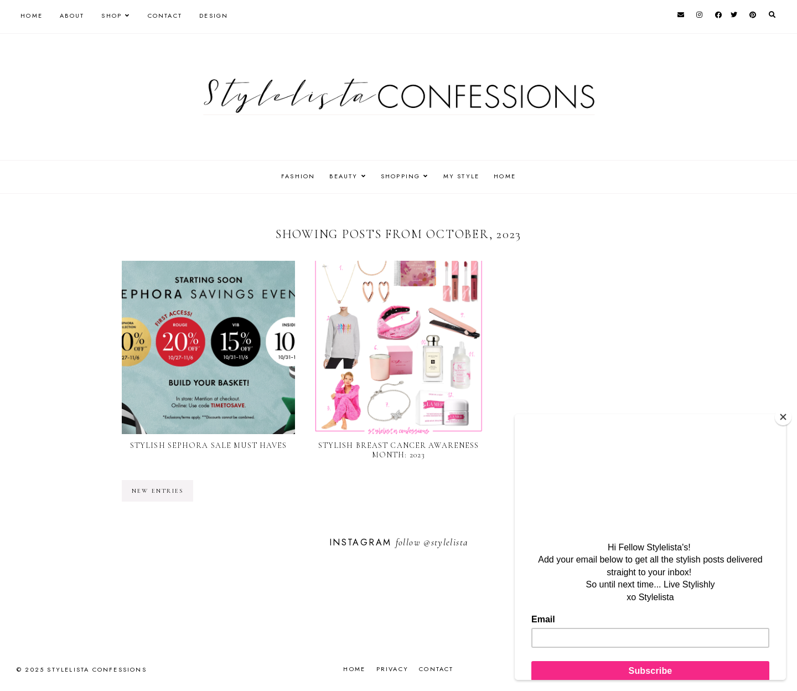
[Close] (783, 417)
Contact (165, 15)
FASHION (292, 176)
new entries (157, 490)
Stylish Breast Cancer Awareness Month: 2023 (398, 450)
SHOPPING (401, 176)
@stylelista (445, 542)
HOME (511, 176)
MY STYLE (464, 176)
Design (213, 15)
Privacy (392, 668)
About (72, 15)
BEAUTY (341, 176)
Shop (111, 15)
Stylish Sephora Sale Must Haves (208, 445)
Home (31, 15)
